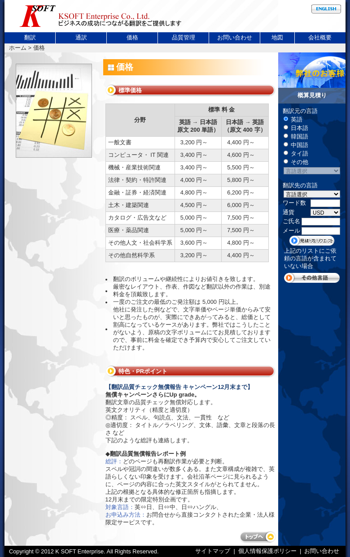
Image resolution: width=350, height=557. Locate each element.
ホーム (17, 47)
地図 (277, 37)
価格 (132, 37)
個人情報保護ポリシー (267, 551)
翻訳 (30, 37)
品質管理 (183, 37)
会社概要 (320, 37)
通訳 (81, 37)
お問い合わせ (234, 37)
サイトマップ (213, 551)
